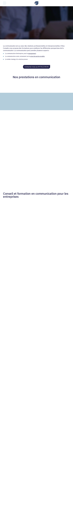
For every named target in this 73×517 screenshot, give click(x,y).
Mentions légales (57, 511)
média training (11, 59)
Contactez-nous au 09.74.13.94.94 (37, 67)
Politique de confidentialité (42, 511)
